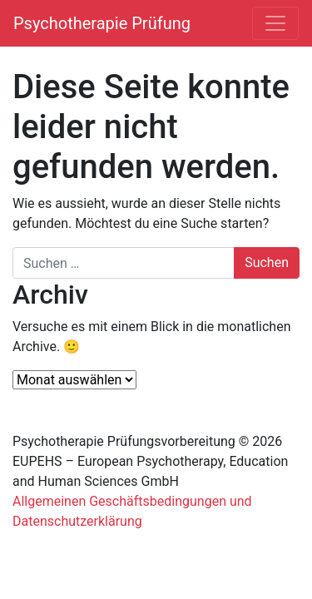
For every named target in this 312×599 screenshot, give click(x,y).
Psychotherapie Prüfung (102, 23)
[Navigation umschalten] (275, 23)
